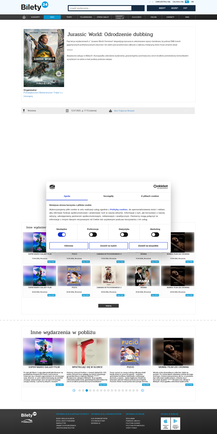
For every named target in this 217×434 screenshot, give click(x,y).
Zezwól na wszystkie (148, 246)
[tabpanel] (44, 362)
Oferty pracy (131, 428)
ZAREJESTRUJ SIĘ (162, 2)
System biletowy (98, 421)
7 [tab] (101, 390)
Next (142, 390)
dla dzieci (136, 17)
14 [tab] (126, 390)
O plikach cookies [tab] (150, 196)
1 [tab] (79, 390)
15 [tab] (130, 390)
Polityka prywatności (135, 426)
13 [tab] (123, 390)
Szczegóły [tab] (108, 196)
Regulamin (130, 418)
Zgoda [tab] (67, 196)
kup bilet (51, 262)
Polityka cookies (133, 423)
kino (52, 17)
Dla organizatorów (99, 418)
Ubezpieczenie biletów (65, 428)
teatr (69, 17)
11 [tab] (115, 390)
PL (187, 2)
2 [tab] (83, 390)
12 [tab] (119, 390)
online (154, 17)
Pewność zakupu (133, 421)
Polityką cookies (119, 209)
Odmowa (68, 246)
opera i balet (103, 17)
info (186, 110)
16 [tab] (133, 390)
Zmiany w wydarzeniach (66, 426)
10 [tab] (112, 390)
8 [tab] (105, 390)
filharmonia (86, 17)
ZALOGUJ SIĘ (178, 2)
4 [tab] (90, 390)
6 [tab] (97, 390)
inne (187, 17)
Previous (73, 390)
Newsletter (61, 423)
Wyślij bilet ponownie (65, 421)
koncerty (35, 17)
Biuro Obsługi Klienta (65, 418)
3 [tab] (87, 390)
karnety (170, 17)
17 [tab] (137, 390)
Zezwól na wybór (108, 246)
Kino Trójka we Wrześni (124, 111)
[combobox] (100, 8)
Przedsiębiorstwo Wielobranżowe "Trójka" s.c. (43, 93)
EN (192, 2)
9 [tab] (108, 390)
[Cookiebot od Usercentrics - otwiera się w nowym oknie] (156, 187)
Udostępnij (28, 96)
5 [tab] (94, 390)
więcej (108, 306)
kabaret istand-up (120, 17)
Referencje (95, 423)
